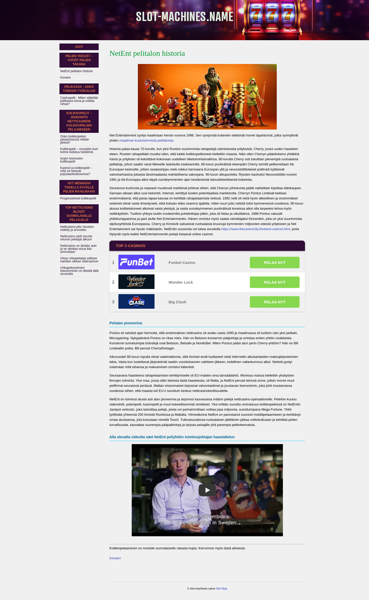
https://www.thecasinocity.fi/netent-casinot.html (255, 229)
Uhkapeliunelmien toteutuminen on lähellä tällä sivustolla (79, 271)
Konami (115, 558)
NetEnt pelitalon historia (76, 71)
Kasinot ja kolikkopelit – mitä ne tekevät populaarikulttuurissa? (76, 171)
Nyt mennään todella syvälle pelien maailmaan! (79, 187)
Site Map (221, 588)
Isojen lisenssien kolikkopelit (71, 160)
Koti (79, 47)
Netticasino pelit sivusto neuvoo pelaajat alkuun (76, 237)
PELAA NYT (274, 262)
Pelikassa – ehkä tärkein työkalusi (79, 89)
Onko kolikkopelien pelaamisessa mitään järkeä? (74, 139)
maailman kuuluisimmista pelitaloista (146, 140)
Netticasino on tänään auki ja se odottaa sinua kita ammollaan (78, 249)
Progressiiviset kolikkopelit (78, 198)
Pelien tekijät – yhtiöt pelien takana (79, 60)
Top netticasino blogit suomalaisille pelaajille (79, 214)
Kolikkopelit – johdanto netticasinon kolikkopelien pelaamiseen (79, 121)
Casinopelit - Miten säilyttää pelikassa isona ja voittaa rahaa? (79, 101)
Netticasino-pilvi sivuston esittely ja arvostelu (77, 228)
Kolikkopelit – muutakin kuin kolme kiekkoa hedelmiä (79, 150)
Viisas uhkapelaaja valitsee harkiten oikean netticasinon (79, 259)
